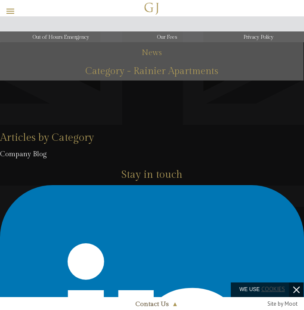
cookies (273, 289)
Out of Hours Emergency (61, 37)
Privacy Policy (258, 37)
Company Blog (23, 154)
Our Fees (167, 37)
